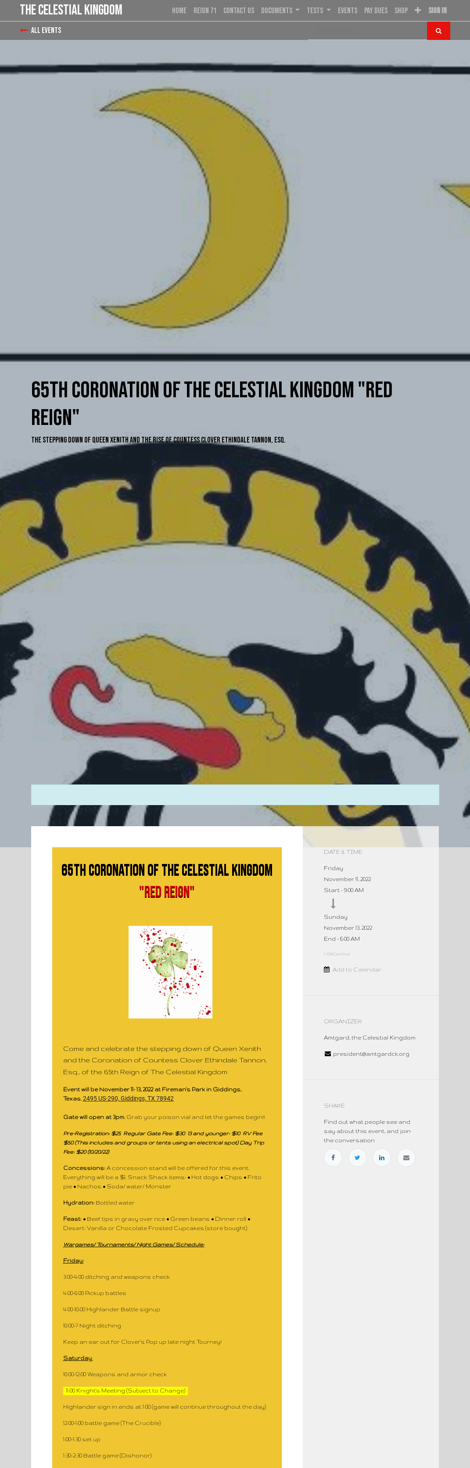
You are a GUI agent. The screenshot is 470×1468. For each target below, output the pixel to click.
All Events (40, 30)
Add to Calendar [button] (357, 969)
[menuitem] (179, 11)
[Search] (438, 31)
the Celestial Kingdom (71, 10)
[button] (417, 11)
